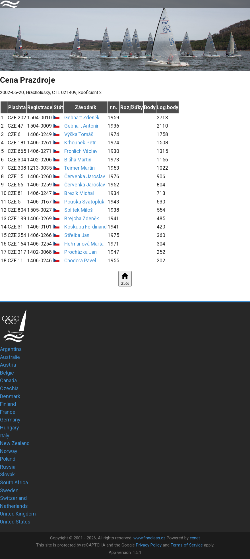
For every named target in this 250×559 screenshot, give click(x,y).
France (7, 412)
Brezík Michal (79, 193)
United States (15, 522)
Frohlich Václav (81, 151)
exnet (195, 538)
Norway (8, 451)
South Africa (14, 482)
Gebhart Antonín (82, 126)
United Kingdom (18, 514)
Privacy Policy (149, 545)
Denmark (10, 396)
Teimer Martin (79, 168)
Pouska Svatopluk (84, 202)
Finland (8, 404)
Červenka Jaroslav (84, 176)
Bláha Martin (77, 160)
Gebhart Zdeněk (82, 117)
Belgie (7, 373)
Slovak (7, 474)
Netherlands (14, 506)
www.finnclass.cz (149, 538)
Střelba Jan (76, 235)
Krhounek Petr (80, 143)
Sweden (9, 490)
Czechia (9, 388)
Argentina (11, 349)
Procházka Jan (80, 252)
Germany (10, 420)
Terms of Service (187, 545)
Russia (7, 467)
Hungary (9, 428)
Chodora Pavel (80, 260)
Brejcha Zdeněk (81, 218)
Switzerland (13, 498)
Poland (7, 459)
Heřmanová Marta (84, 244)
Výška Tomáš (78, 134)
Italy (4, 436)
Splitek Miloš (78, 210)
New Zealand (15, 443)
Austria (8, 365)
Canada (8, 380)
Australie (10, 357)
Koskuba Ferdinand (85, 227)
